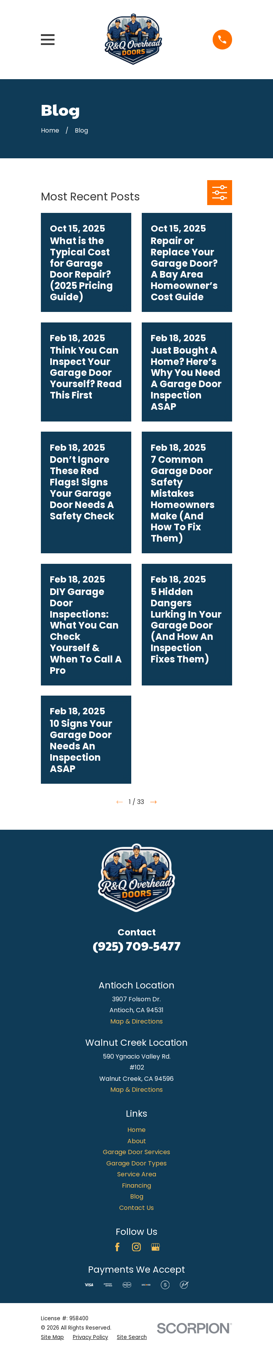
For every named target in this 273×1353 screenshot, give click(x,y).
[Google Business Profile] (155, 1247)
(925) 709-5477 (137, 945)
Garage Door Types (136, 1163)
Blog (136, 1196)
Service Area (136, 1174)
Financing (136, 1185)
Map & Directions (136, 1021)
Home (136, 1129)
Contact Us (136, 1207)
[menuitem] (52, 1337)
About (136, 1141)
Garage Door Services (136, 1152)
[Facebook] (117, 1247)
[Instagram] (136, 1247)
